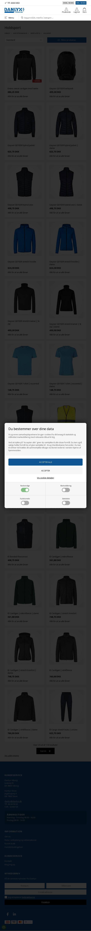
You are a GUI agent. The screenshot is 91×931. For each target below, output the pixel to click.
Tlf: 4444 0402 (13, 3)
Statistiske (66, 501)
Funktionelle (25, 501)
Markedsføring (65, 488)
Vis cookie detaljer (45, 477)
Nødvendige (25, 488)
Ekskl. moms (68, 3)
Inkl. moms (81, 3)
